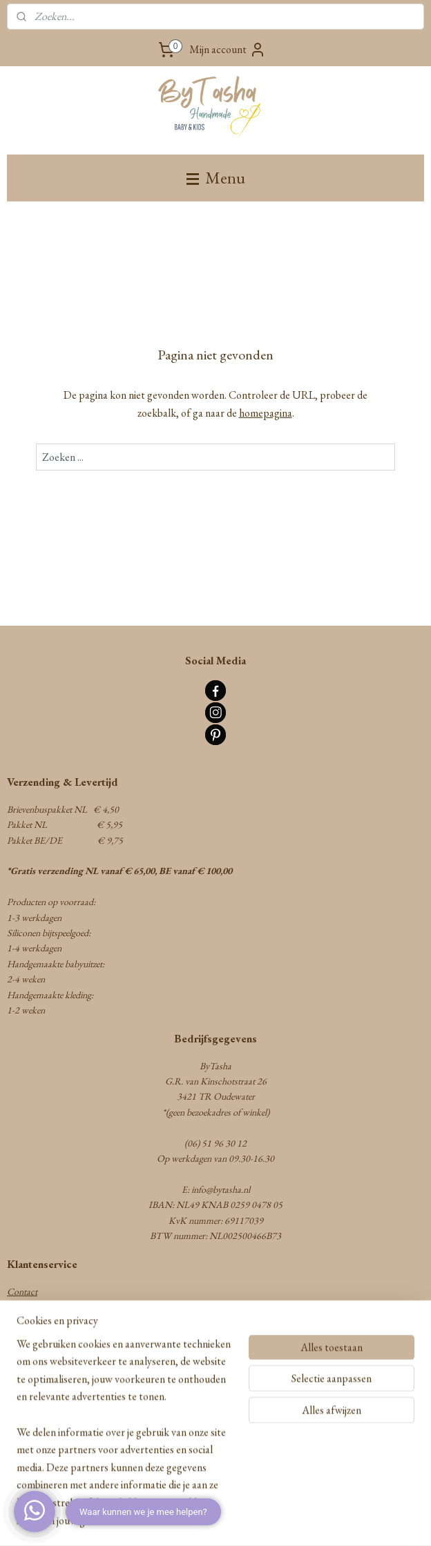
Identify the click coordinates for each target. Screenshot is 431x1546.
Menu (215, 177)
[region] (124, 1440)
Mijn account (227, 49)
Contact (22, 1291)
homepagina (265, 413)
